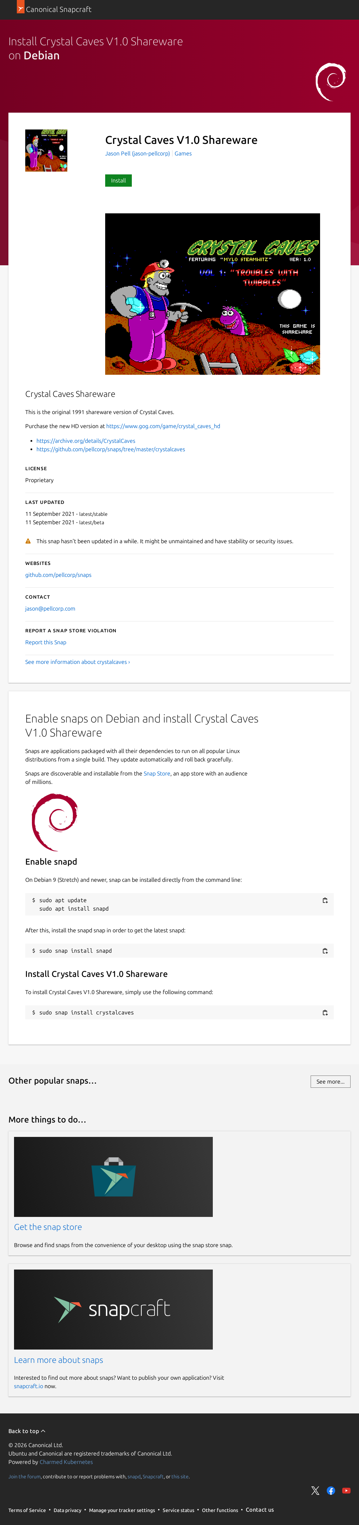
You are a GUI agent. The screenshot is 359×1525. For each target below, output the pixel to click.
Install (118, 180)
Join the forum (24, 1476)
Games (183, 153)
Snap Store (157, 773)
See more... (331, 1081)
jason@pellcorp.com (50, 608)
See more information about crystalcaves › (77, 662)
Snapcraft (153, 1476)
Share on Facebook (331, 1490)
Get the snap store (48, 1227)
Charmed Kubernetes (66, 1462)
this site (180, 1476)
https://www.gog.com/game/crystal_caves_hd (163, 426)
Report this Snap (45, 642)
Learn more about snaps (58, 1360)
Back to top (27, 1431)
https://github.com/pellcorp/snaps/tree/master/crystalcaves (110, 449)
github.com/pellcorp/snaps (58, 575)
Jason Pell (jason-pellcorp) (138, 153)
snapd (134, 1476)
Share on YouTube (346, 1490)
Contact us (260, 1509)
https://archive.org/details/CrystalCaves (85, 441)
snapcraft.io (28, 1386)
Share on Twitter (315, 1490)
